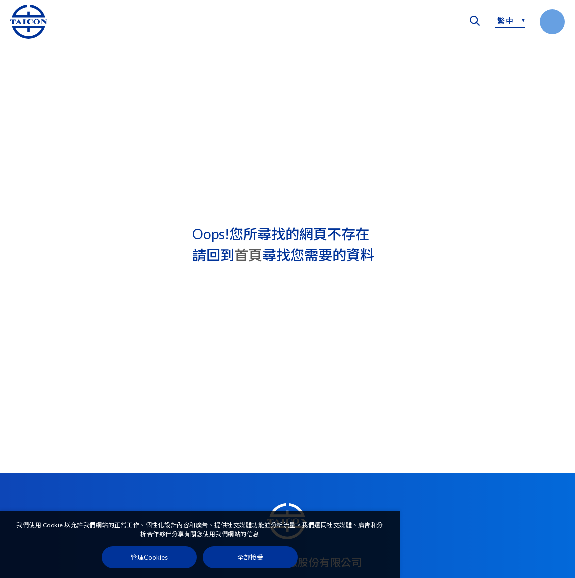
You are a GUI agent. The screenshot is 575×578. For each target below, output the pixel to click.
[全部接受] (250, 557)
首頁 (248, 254)
